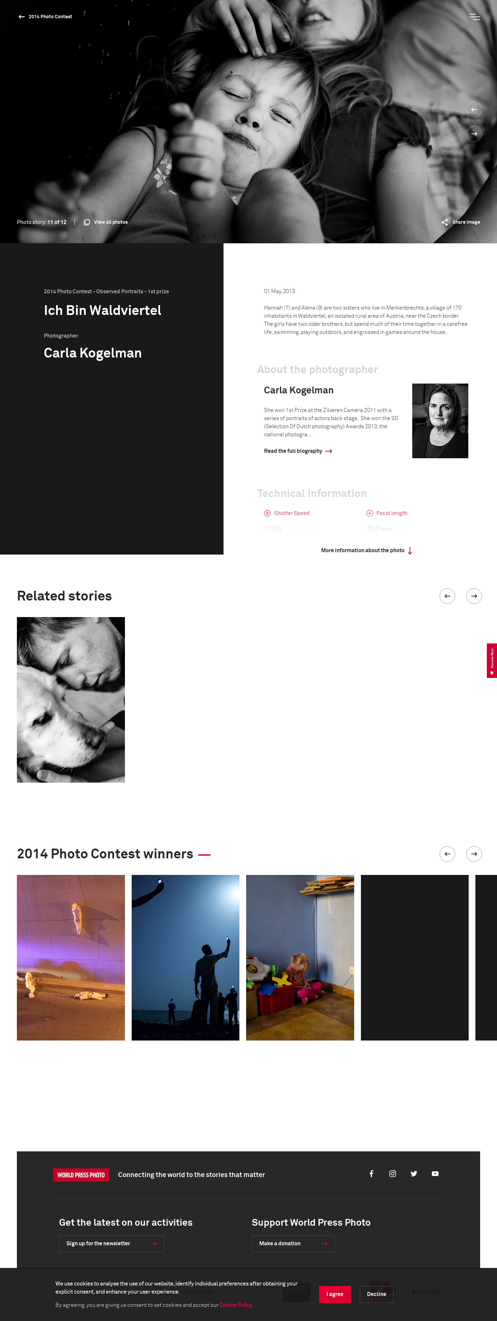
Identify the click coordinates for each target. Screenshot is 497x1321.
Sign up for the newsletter (98, 1243)
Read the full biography (293, 451)
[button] (447, 596)
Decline (376, 1294)
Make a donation (279, 1243)
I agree (334, 1294)
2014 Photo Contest (50, 17)
